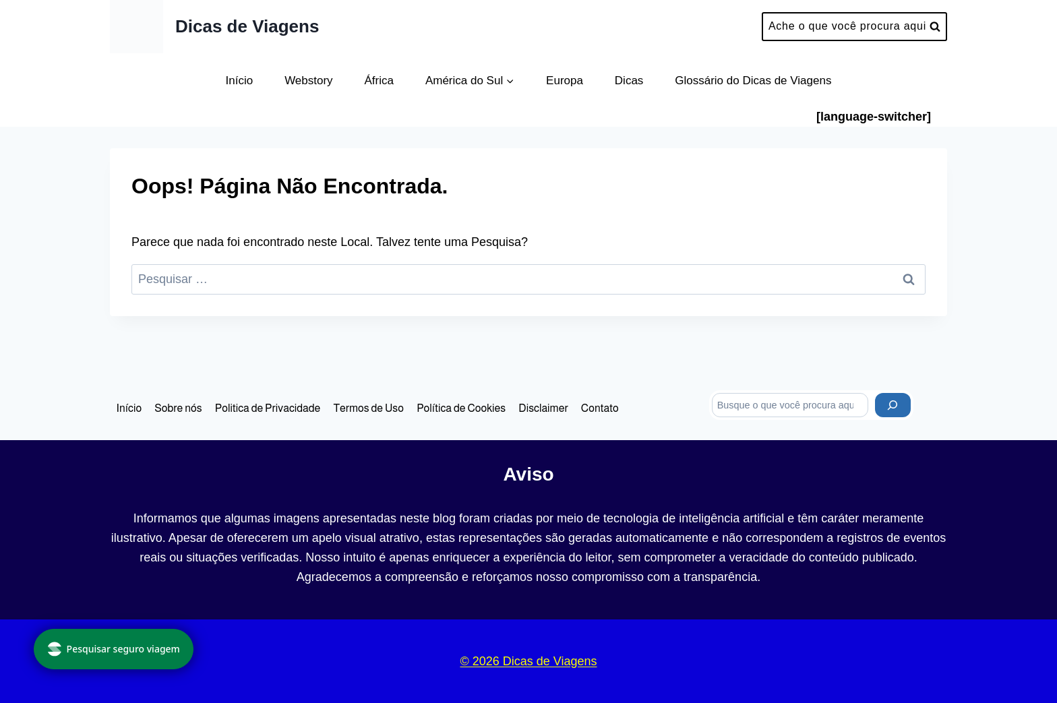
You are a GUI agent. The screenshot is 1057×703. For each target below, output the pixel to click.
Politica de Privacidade (267, 408)
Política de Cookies (461, 408)
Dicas (629, 80)
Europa (564, 80)
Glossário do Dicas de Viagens (753, 80)
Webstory (308, 80)
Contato (600, 408)
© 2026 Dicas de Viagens (528, 661)
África (379, 80)
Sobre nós (178, 408)
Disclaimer (543, 408)
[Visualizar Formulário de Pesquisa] (854, 26)
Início (239, 80)
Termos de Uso (368, 408)
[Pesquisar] (893, 405)
